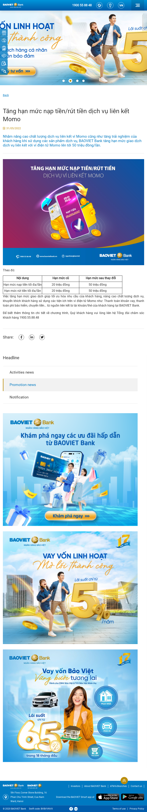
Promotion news (23, 385)
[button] (63, 81)
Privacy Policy (137, 808)
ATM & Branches (118, 786)
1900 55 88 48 (82, 5)
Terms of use (119, 808)
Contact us (136, 786)
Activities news (22, 372)
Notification (19, 397)
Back (6, 95)
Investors (75, 786)
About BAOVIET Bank (95, 786)
